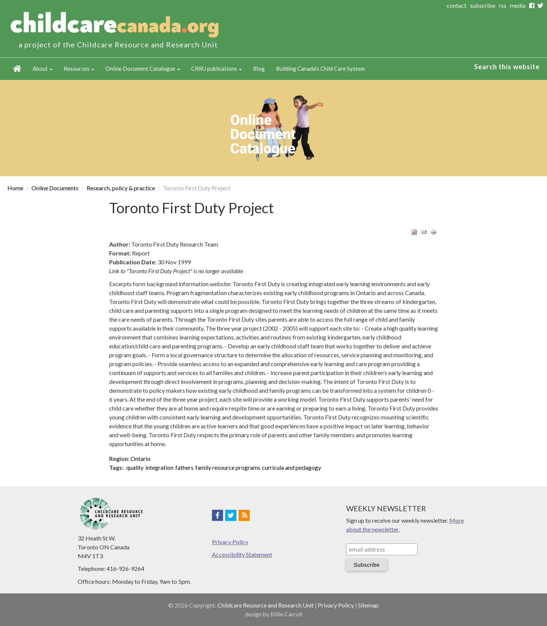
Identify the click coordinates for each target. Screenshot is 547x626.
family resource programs (227, 467)
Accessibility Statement (242, 554)
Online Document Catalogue (142, 68)
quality (134, 467)
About (43, 68)
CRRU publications (216, 68)
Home (17, 69)
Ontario (141, 458)
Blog (259, 68)
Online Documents (54, 187)
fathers (184, 467)
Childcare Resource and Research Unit (265, 605)
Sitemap (368, 605)
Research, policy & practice (121, 187)
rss (502, 5)
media (518, 5)
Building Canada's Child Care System (320, 68)
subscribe (482, 5)
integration (159, 467)
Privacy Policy (230, 541)
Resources (79, 68)
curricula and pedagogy (291, 467)
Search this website (507, 67)
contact (456, 5)
